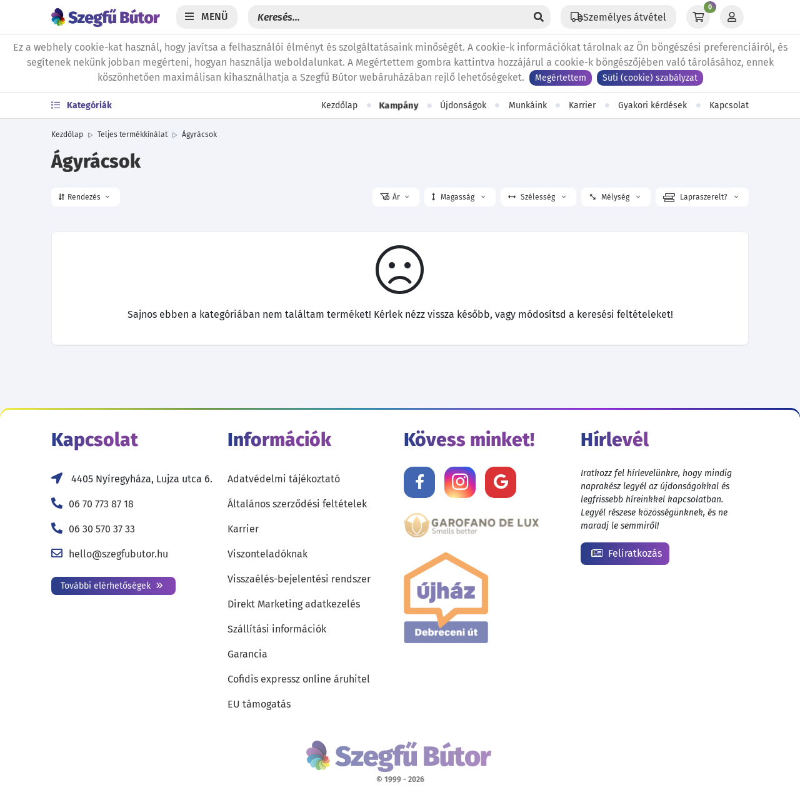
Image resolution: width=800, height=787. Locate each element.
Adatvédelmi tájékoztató (284, 479)
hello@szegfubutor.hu (118, 554)
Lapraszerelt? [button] (700, 198)
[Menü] (206, 17)
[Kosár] (698, 17)
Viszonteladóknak (268, 554)
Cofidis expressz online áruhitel (299, 679)
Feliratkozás (626, 553)
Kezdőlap (339, 105)
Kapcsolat (729, 105)
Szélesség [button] (537, 197)
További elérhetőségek (112, 586)
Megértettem (560, 78)
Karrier (582, 105)
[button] (85, 197)
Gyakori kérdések (652, 105)
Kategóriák (81, 105)
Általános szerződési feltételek (297, 504)
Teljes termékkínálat (133, 134)
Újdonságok (463, 105)
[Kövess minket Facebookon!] (419, 482)
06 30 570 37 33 (102, 529)
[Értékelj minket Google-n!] (500, 482)
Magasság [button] (458, 197)
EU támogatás (259, 704)
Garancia (248, 654)
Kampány (398, 105)
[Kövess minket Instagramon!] (460, 482)
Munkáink (528, 105)
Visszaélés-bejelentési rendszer (299, 579)
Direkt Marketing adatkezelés (294, 604)
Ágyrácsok (199, 134)
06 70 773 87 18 (101, 504)
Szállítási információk (277, 629)
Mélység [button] (614, 197)
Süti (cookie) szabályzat (650, 78)
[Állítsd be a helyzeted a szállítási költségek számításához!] (618, 17)
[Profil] (732, 17)
